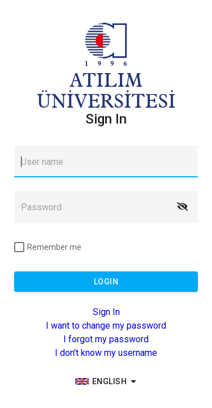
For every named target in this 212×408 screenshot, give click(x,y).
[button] (182, 207)
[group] (106, 381)
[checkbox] (47, 247)
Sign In (106, 312)
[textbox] (106, 161)
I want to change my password (106, 325)
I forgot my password (106, 339)
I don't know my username (106, 352)
